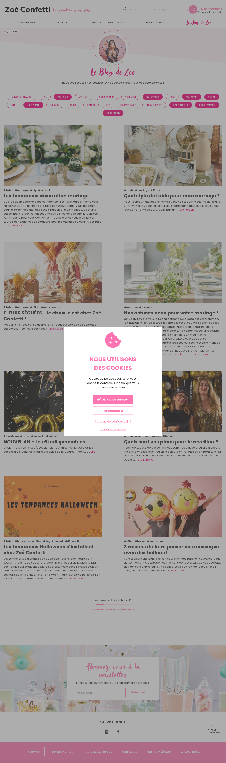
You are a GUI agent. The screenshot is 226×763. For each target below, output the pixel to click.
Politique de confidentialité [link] (113, 422)
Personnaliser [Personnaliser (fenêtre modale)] (113, 411)
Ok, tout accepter (112, 400)
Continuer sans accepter (113, 429)
